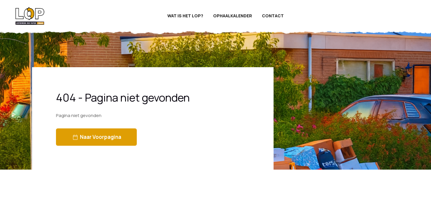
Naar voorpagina (97, 136)
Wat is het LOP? (185, 16)
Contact (273, 16)
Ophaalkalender (232, 16)
